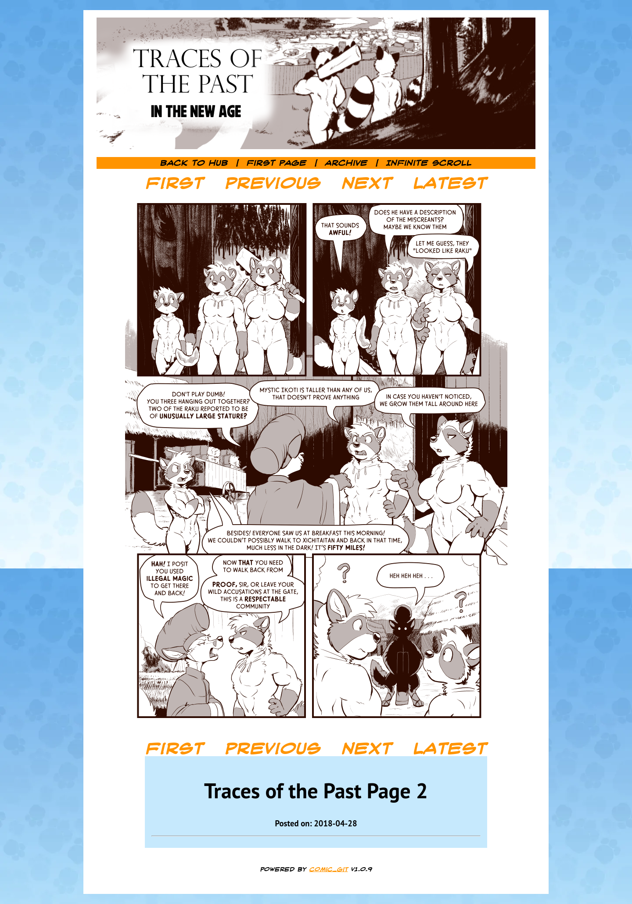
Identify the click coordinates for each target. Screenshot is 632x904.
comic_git (328, 869)
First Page (277, 163)
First (175, 182)
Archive (346, 163)
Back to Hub (194, 163)
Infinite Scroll (429, 163)
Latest (450, 182)
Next (367, 182)
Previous (273, 182)
